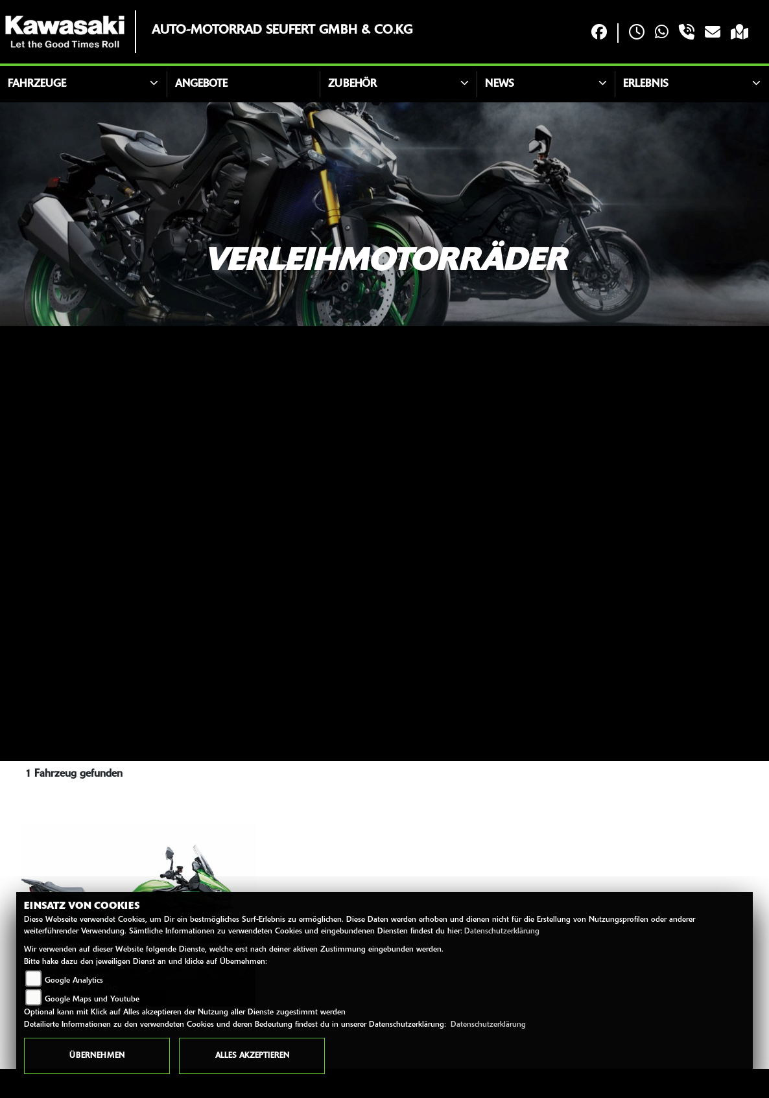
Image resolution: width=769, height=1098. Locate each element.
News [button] (499, 84)
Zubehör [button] (352, 84)
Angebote (201, 84)
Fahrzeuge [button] (37, 84)
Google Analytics (74, 981)
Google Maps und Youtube (92, 999)
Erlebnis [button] (645, 84)
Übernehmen (96, 1056)
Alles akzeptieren (252, 1056)
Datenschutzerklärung (501, 931)
